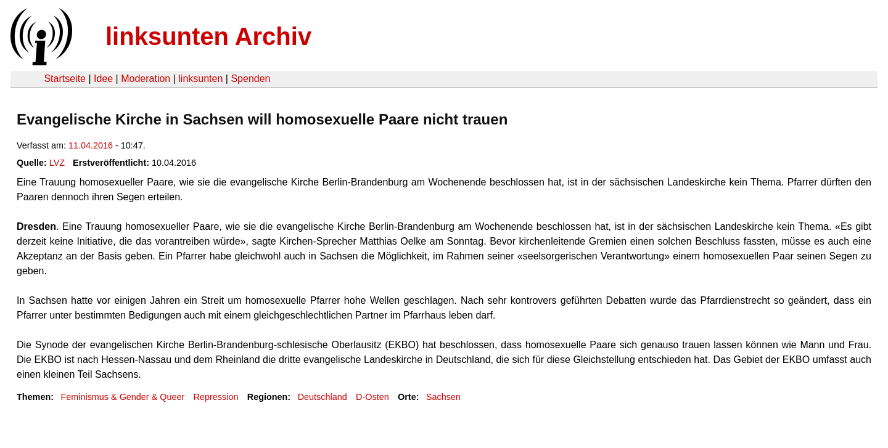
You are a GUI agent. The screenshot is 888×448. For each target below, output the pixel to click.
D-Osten (372, 397)
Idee (103, 78)
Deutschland (322, 397)
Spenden (250, 78)
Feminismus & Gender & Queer (122, 397)
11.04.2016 (90, 145)
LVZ (57, 163)
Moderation (145, 78)
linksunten (200, 78)
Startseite (65, 78)
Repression (216, 397)
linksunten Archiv (208, 36)
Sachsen (443, 397)
